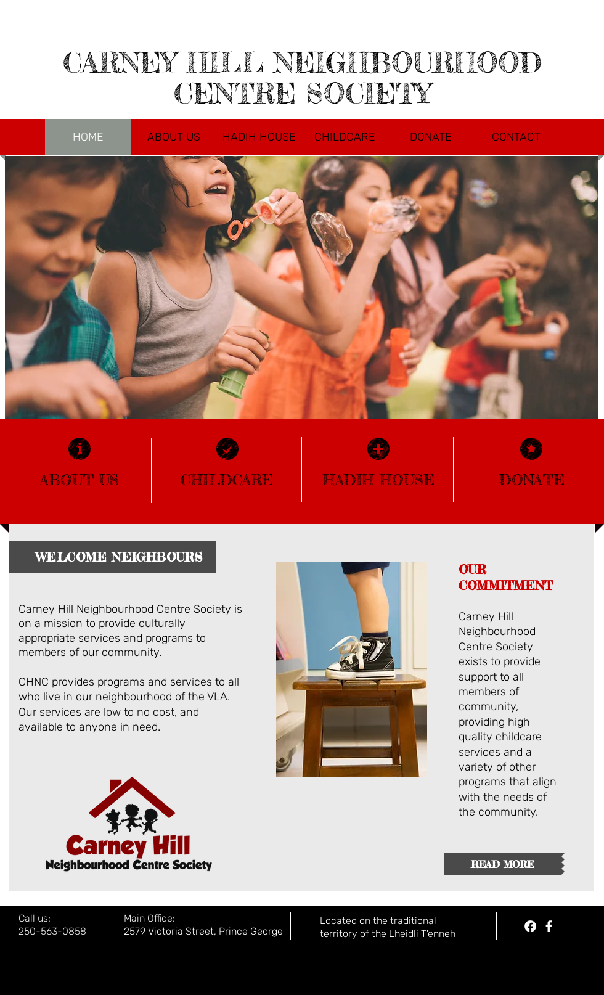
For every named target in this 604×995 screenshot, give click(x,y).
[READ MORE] (502, 864)
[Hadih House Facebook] (530, 926)
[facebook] (549, 926)
